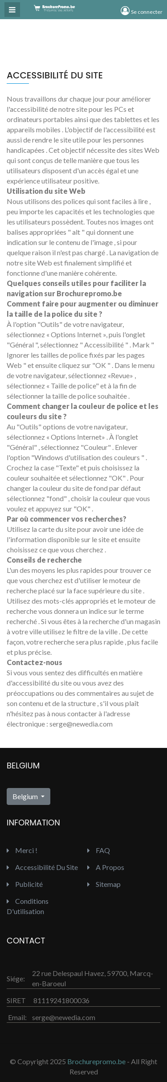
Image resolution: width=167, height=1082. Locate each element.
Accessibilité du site (42, 867)
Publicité (25, 884)
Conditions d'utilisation (28, 906)
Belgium (25, 796)
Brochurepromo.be (96, 1061)
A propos (105, 867)
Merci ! (22, 850)
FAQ (98, 850)
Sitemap (104, 884)
